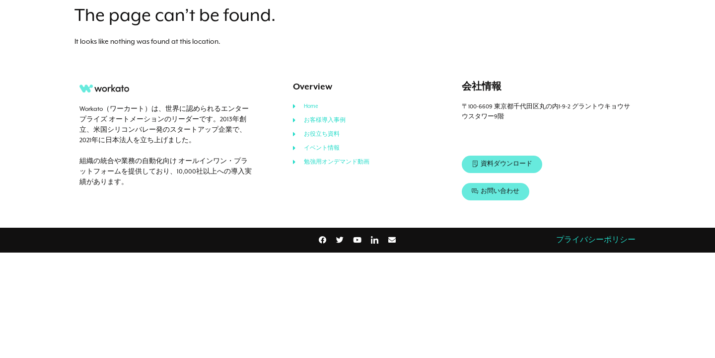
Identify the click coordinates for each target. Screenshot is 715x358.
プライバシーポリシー (596, 240)
